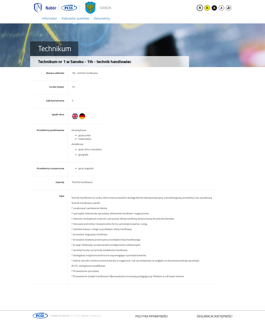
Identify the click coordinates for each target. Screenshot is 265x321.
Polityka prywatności (151, 316)
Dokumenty (102, 18)
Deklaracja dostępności (214, 316)
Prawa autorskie (60, 315)
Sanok (105, 7)
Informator (49, 18)
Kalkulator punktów (75, 18)
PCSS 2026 (75, 315)
